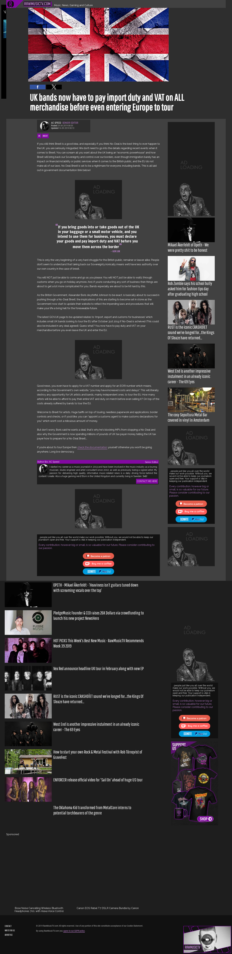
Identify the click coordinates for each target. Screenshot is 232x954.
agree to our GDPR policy (74, 931)
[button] (37, 87)
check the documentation (92, 447)
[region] (191, 169)
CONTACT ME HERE (147, 481)
